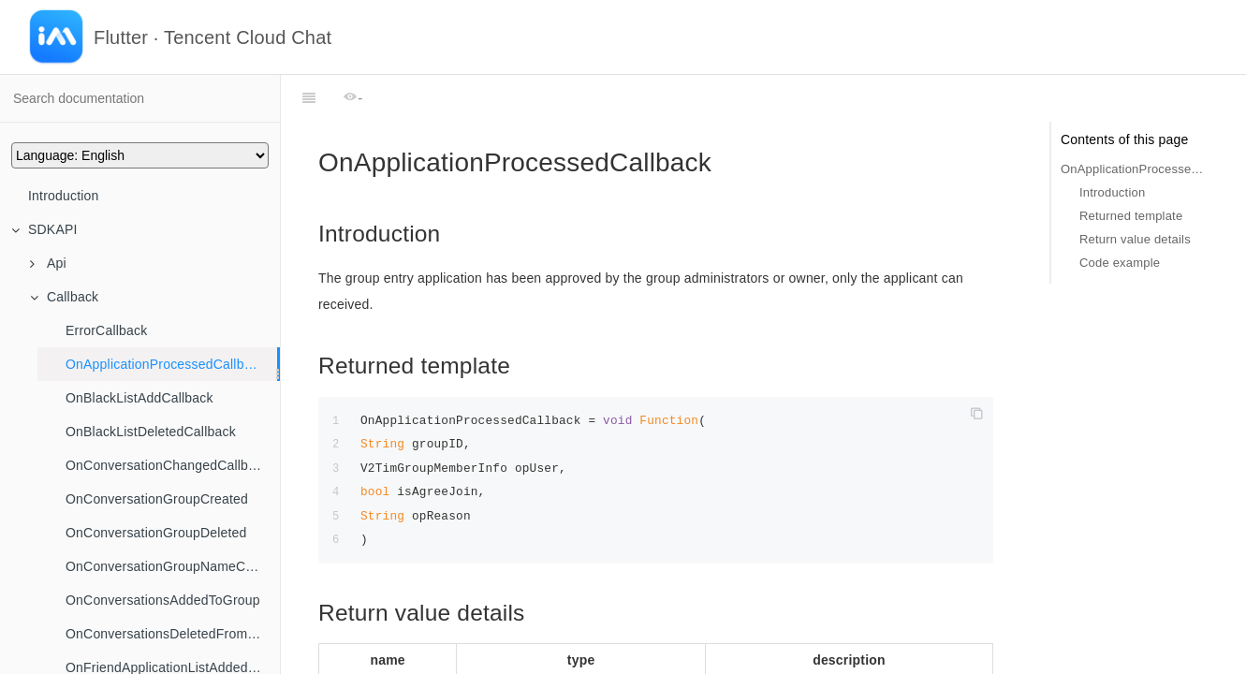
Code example (1119, 263)
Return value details (1135, 239)
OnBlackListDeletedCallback (151, 431)
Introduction (63, 195)
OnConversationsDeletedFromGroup (173, 633)
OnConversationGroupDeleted (156, 532)
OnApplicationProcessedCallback (165, 364)
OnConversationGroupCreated (157, 498)
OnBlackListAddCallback (139, 397)
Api (48, 263)
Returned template (1130, 216)
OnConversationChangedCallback (167, 465)
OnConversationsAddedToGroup (163, 600)
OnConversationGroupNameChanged (173, 566)
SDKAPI (44, 229)
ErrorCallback (106, 330)
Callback (64, 296)
